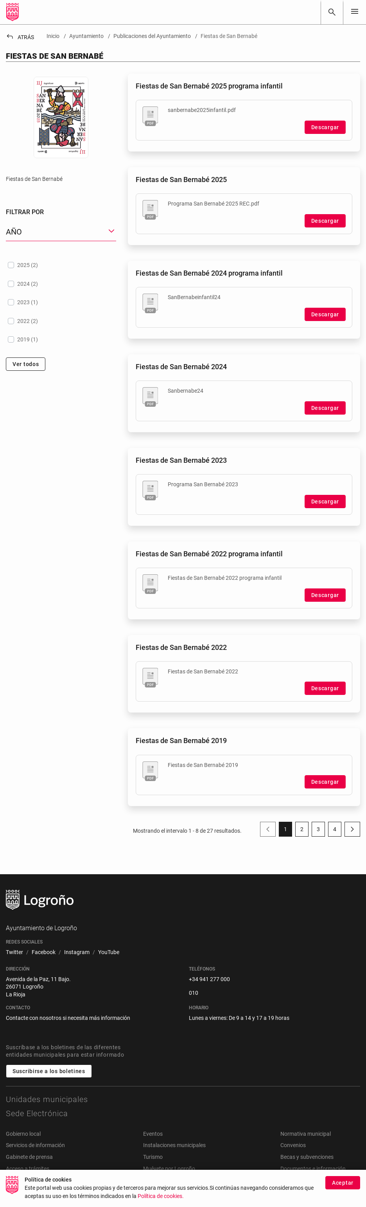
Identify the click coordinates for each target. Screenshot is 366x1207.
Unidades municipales (47, 1099)
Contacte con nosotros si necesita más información (68, 1018)
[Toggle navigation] (355, 12)
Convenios (293, 1145)
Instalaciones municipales (174, 1145)
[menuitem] (14, 952)
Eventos (153, 1134)
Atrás (20, 37)
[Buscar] (332, 12)
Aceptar (342, 1183)
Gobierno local (23, 1134)
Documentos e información (313, 1169)
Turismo (153, 1157)
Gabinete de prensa (29, 1157)
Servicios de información (35, 1145)
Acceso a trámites (27, 1169)
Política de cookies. (161, 1196)
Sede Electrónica (37, 1113)
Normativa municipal (305, 1134)
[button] (61, 232)
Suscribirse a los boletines (49, 1071)
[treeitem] (61, 265)
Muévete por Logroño (169, 1169)
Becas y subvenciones (307, 1157)
